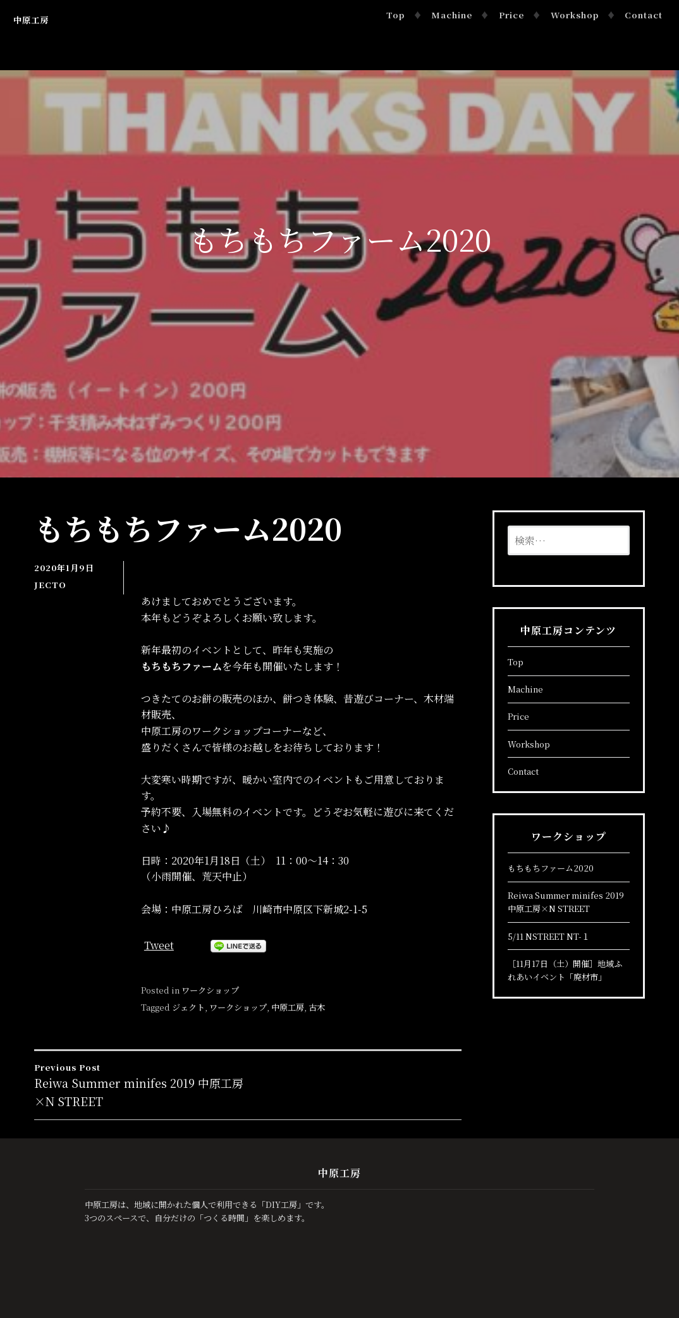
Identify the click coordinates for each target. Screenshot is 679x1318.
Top (395, 15)
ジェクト (188, 1007)
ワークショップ (210, 990)
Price (511, 15)
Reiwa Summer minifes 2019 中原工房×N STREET (141, 1085)
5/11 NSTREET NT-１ (549, 936)
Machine (451, 15)
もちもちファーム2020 (551, 868)
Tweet (159, 945)
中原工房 (31, 20)
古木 (317, 1007)
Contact (644, 15)
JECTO (50, 585)
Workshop (575, 15)
